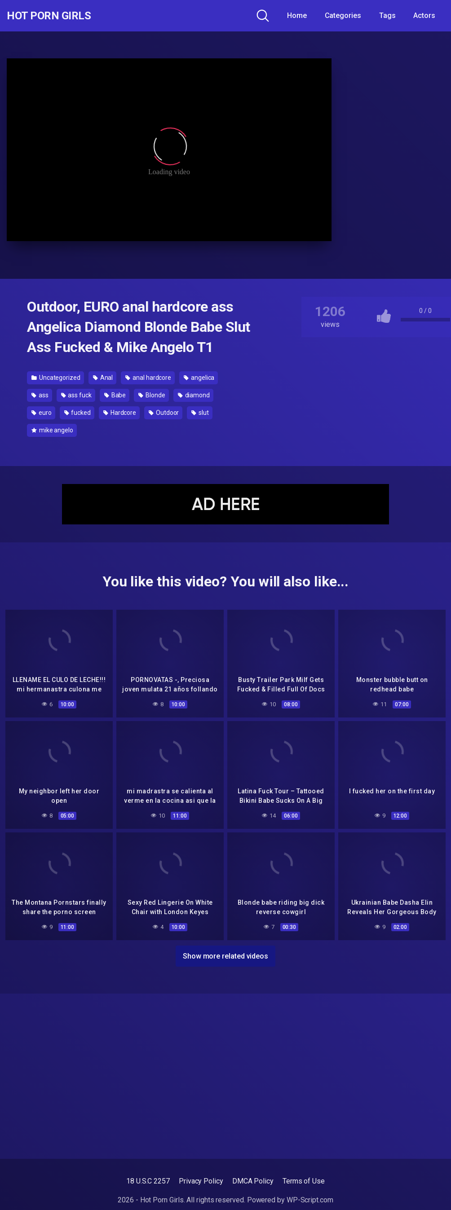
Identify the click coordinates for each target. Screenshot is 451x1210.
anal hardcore (148, 377)
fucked (77, 412)
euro (41, 412)
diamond (194, 395)
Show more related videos (225, 954)
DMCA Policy (253, 1181)
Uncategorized (55, 377)
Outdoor (164, 412)
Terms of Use (304, 1181)
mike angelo (52, 430)
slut (200, 412)
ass (40, 395)
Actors (424, 15)
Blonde (151, 395)
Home (297, 15)
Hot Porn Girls (55, 15)
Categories (343, 15)
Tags (387, 15)
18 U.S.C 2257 (148, 1181)
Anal (103, 377)
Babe (115, 395)
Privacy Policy (201, 1181)
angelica (199, 377)
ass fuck (76, 395)
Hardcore (119, 412)
